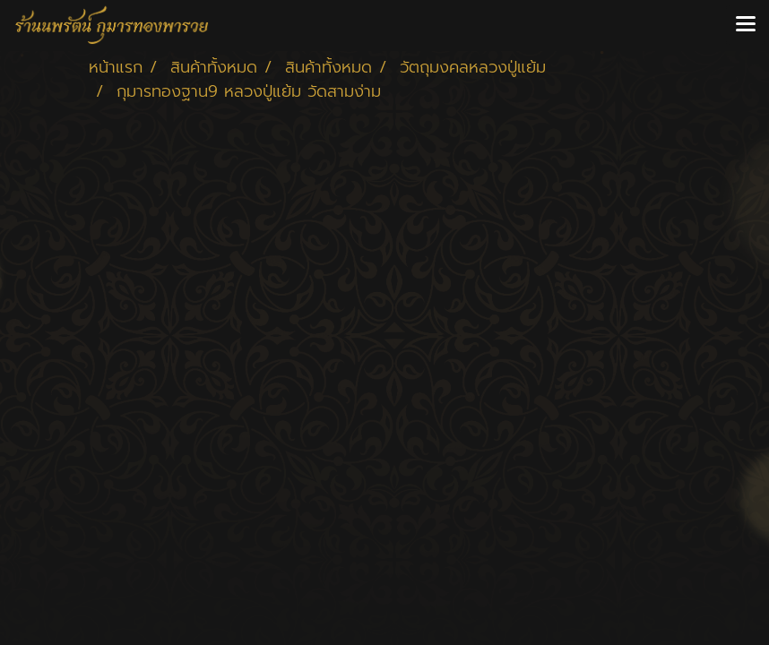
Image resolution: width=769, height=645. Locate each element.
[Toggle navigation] (745, 25)
